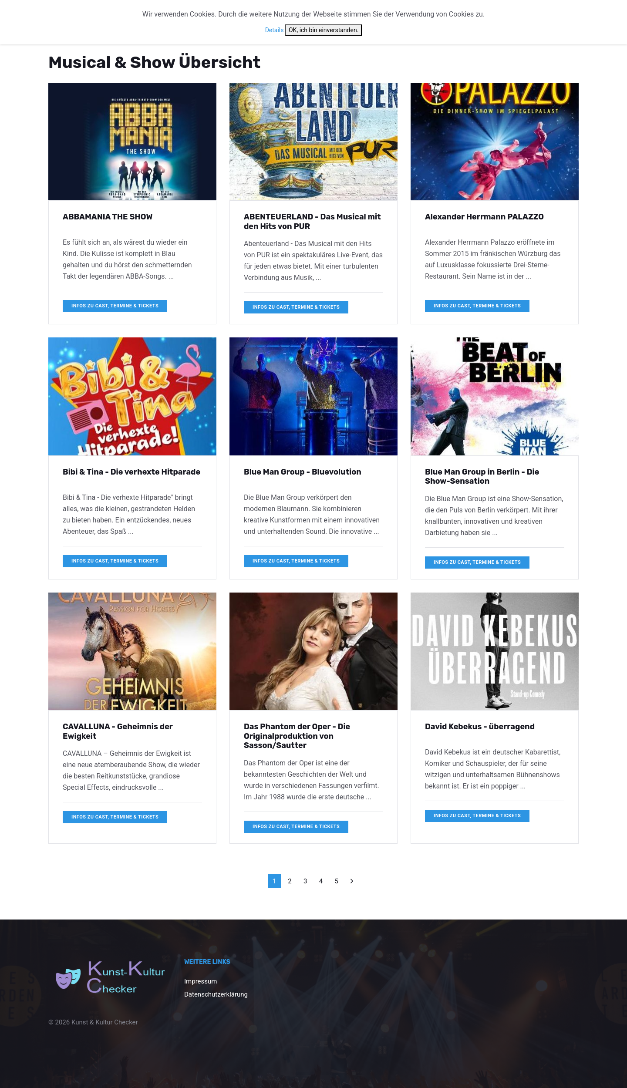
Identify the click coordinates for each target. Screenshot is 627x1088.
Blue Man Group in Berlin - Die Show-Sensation (482, 476)
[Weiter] (351, 881)
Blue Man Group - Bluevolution (302, 472)
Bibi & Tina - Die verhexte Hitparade (131, 472)
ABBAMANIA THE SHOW (107, 217)
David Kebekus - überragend (480, 726)
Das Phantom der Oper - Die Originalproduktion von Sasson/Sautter (297, 736)
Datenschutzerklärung (216, 994)
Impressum (200, 981)
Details (274, 30)
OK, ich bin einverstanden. (323, 30)
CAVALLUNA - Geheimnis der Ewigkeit (118, 731)
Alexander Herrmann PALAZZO (484, 217)
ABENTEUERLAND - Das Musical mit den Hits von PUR (312, 221)
